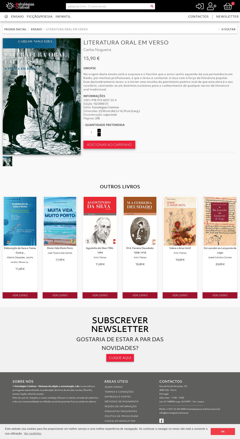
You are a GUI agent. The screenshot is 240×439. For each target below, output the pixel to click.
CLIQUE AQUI (120, 358)
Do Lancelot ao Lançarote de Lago (220, 252)
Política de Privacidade (121, 416)
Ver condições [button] (32, 433)
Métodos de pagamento (122, 401)
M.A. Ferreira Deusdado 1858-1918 (139, 252)
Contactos (198, 16)
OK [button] (223, 431)
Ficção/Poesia (40, 16)
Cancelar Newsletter (120, 421)
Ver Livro (20, 295)
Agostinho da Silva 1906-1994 (100, 252)
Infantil (63, 16)
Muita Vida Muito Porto (60, 250)
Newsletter (227, 16)
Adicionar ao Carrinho (109, 144)
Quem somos (114, 386)
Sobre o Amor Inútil (180, 250)
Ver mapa (198, 401)
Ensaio (17, 16)
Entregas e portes (118, 396)
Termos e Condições (119, 391)
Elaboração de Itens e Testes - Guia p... (20, 255)
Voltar (228, 29)
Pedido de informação (121, 406)
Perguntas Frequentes (121, 411)
